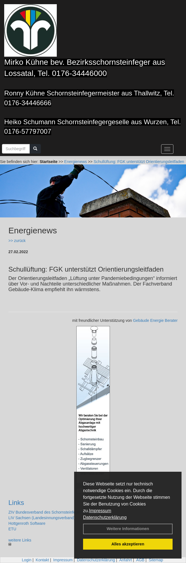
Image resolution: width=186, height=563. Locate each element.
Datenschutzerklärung (105, 517)
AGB (140, 560)
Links (16, 502)
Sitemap (156, 560)
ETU (12, 529)
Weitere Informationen (128, 528)
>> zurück (16, 240)
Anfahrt (125, 560)
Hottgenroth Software (26, 523)
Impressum (100, 510)
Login (26, 560)
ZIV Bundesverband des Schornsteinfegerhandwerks (54, 512)
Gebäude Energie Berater (155, 320)
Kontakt (42, 560)
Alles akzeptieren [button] (127, 544)
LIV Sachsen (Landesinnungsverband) (41, 518)
